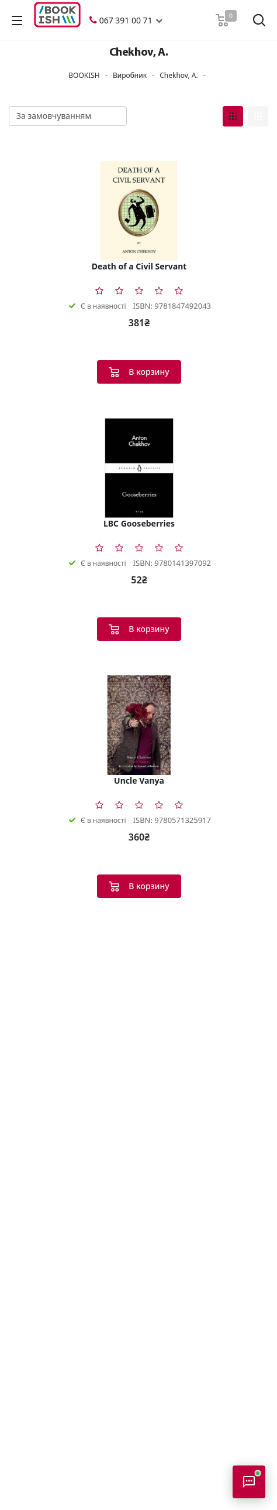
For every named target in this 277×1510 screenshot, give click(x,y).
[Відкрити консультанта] (249, 1481)
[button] (158, 20)
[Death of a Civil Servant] (139, 211)
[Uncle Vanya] (139, 725)
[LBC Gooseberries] (139, 468)
